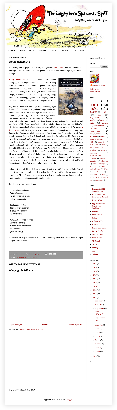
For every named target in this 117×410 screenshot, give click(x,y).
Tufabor (95, 254)
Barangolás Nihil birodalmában (98, 190)
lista (91, 177)
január (97, 351)
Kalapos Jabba (97, 221)
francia (102, 137)
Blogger (69, 399)
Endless (95, 211)
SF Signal (96, 241)
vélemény (104, 161)
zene (94, 164)
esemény (95, 174)
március (98, 344)
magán (92, 120)
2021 (95, 263)
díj (107, 172)
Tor (93, 251)
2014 (95, 286)
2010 (95, 356)
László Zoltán (97, 231)
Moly (53, 50)
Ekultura (64, 50)
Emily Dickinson (17, 79)
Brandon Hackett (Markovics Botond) (100, 195)
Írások (22, 50)
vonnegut (93, 158)
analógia (102, 164)
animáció (101, 142)
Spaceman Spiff (98, 85)
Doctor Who (97, 200)
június (97, 332)
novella (34, 257)
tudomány (93, 161)
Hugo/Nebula (21, 257)
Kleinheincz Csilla (99, 228)
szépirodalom (99, 180)
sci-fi (91, 142)
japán (103, 150)
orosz (103, 145)
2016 (95, 279)
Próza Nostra (78, 50)
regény (94, 108)
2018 (95, 271)
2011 (95, 298)
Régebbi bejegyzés (75, 325)
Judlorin (95, 218)
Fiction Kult (97, 215)
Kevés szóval (97, 224)
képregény (93, 153)
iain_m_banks (95, 134)
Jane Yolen (58, 67)
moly (97, 177)
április (97, 340)
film (99, 115)
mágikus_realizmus (96, 139)
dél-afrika (93, 150)
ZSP (106, 111)
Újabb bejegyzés (16, 325)
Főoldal (11, 50)
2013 (95, 290)
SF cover (95, 244)
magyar (93, 111)
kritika (29, 257)
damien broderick (97, 172)
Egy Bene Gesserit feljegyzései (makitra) (99, 205)
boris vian (93, 166)
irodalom (93, 136)
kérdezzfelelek (95, 169)
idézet (103, 174)
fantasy (92, 123)
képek (101, 120)
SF (39, 257)
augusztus (99, 325)
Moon (106, 169)
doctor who (94, 145)
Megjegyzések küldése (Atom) (31, 329)
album (102, 158)
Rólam (32, 50)
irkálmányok (99, 126)
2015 (95, 282)
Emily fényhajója (99, 313)
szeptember (99, 308)
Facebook (43, 50)
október (98, 305)
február (98, 347)
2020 (95, 267)
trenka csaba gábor (97, 147)
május (97, 336)
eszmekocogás (95, 131)
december (99, 301)
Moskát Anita (97, 234)
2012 (95, 294)
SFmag (95, 248)
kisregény (93, 128)
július (97, 329)
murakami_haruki (96, 155)
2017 (95, 275)
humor (103, 166)
